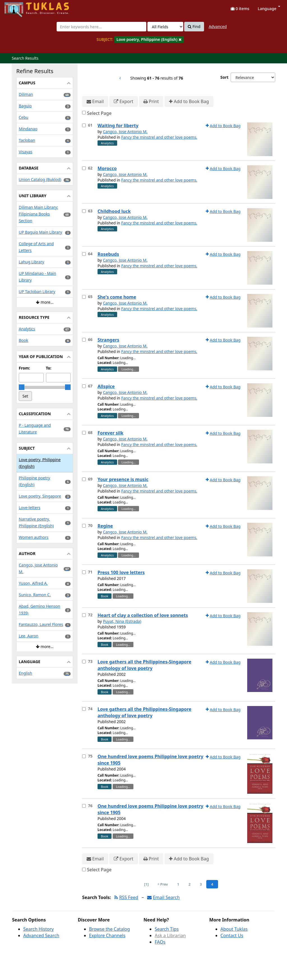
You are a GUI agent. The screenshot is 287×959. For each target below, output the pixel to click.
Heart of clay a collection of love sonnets (143, 615)
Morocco (107, 168)
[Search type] (165, 26)
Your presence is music (123, 479)
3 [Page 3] (201, 884)
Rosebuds (108, 254)
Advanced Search (41, 935)
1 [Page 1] (178, 884)
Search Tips (167, 929)
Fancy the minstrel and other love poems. (159, 137)
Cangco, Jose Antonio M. (125, 131)
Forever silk (110, 433)
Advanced (218, 26)
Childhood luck (114, 211)
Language (269, 8)
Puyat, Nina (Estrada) (122, 621)
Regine (105, 526)
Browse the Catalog (109, 929)
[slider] (21, 387)
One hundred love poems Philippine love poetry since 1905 (150, 759)
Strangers (108, 340)
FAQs (160, 942)
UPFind (18, 7)
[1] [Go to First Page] (146, 884)
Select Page (99, 113)
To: (49, 368)
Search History (38, 929)
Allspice (106, 386)
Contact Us (232, 935)
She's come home (117, 297)
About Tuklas (234, 929)
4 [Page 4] (212, 884)
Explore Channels (107, 935)
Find (194, 26)
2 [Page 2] (189, 884)
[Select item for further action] (84, 125)
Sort (224, 77)
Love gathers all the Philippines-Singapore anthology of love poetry (144, 665)
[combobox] (101, 26)
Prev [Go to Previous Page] (163, 884)
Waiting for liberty (118, 125)
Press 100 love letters (121, 572)
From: (24, 368)
